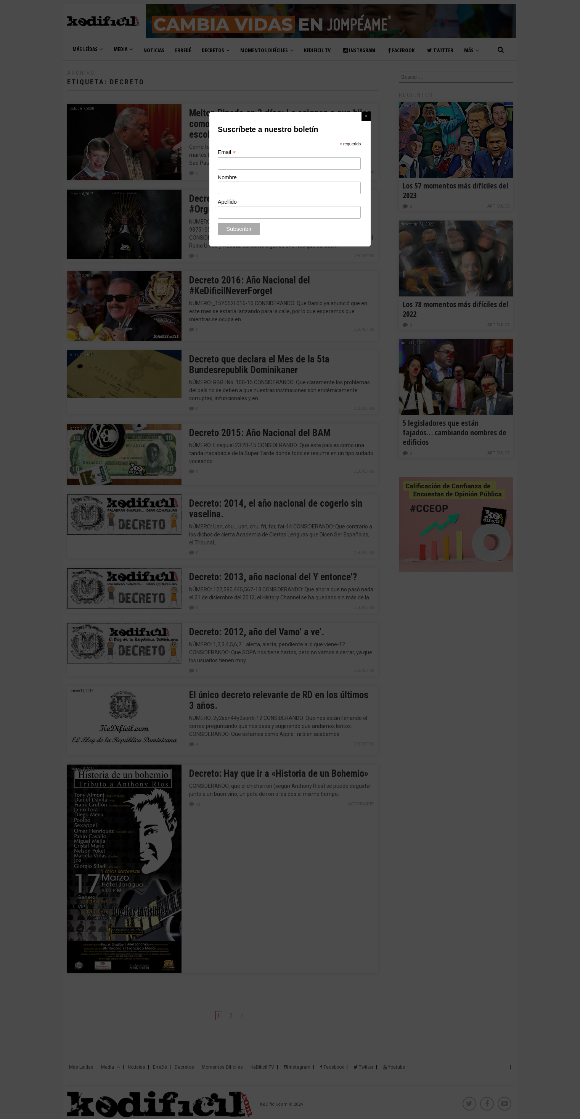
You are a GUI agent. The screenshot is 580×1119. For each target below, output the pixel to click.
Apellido (227, 202)
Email (227, 152)
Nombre (227, 177)
